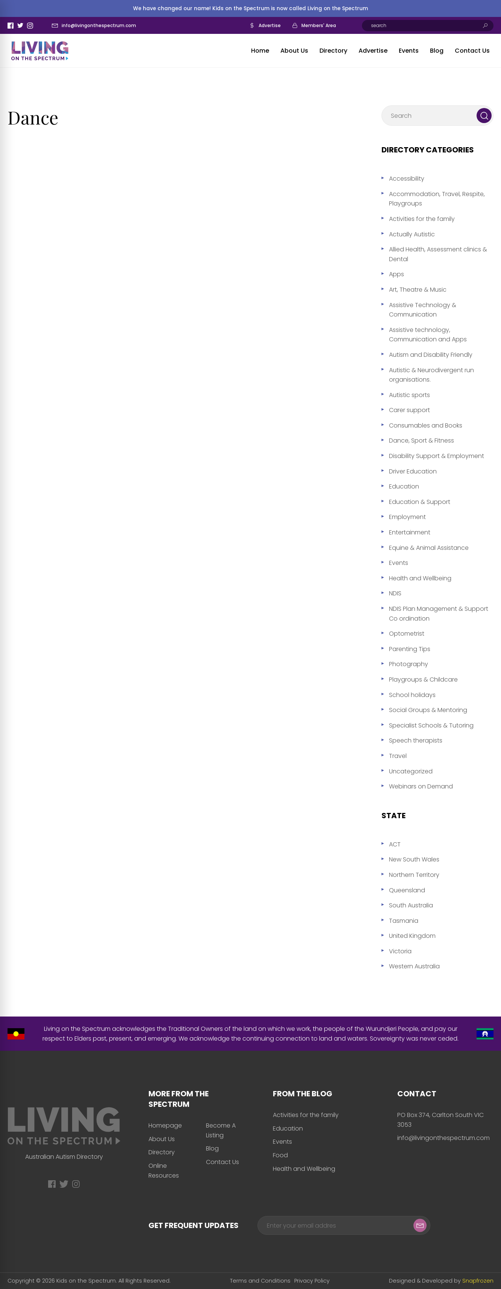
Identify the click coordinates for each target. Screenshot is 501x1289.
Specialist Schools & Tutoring (431, 725)
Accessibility (406, 178)
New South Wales (414, 859)
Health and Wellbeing (420, 578)
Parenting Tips (409, 649)
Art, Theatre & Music (418, 289)
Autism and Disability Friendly (430, 354)
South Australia (411, 905)
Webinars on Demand (421, 786)
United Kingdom (412, 935)
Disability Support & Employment (436, 456)
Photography (408, 664)
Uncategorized (411, 771)
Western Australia (414, 966)
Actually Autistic (412, 234)
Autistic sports (409, 395)
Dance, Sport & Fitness (421, 440)
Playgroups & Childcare (423, 679)
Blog (436, 50)
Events (409, 50)
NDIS (395, 593)
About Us (294, 50)
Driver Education (413, 471)
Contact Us (472, 50)
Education (404, 486)
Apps (396, 274)
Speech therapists (415, 740)
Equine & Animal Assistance (429, 547)
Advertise (270, 25)
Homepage (165, 1125)
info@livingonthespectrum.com (99, 25)
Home (260, 50)
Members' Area (318, 25)
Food (280, 1155)
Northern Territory (414, 874)
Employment (407, 517)
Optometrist (406, 633)
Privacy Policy (312, 1280)
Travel (398, 756)
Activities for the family (422, 219)
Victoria (400, 951)
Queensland (407, 890)
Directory (333, 50)
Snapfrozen (477, 1280)
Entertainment (409, 532)
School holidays (412, 695)
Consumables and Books (425, 425)
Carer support (409, 410)
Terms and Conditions (260, 1280)
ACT (395, 844)
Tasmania (403, 920)
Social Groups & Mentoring (428, 710)
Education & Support (419, 502)
